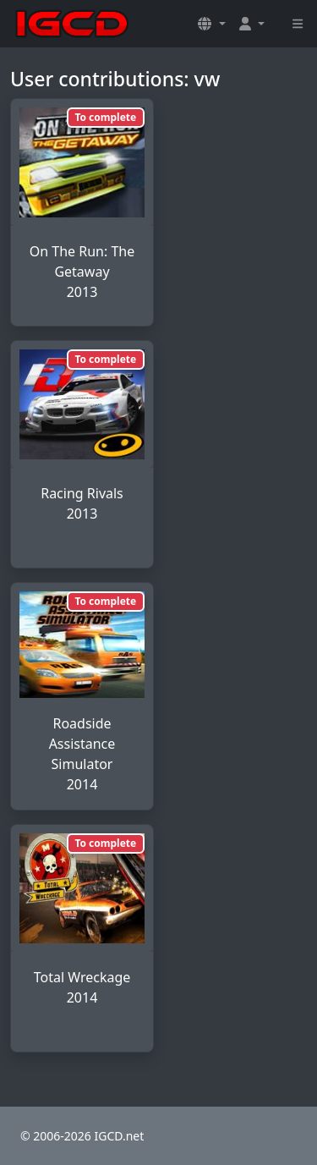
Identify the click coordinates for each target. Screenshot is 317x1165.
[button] (211, 24)
